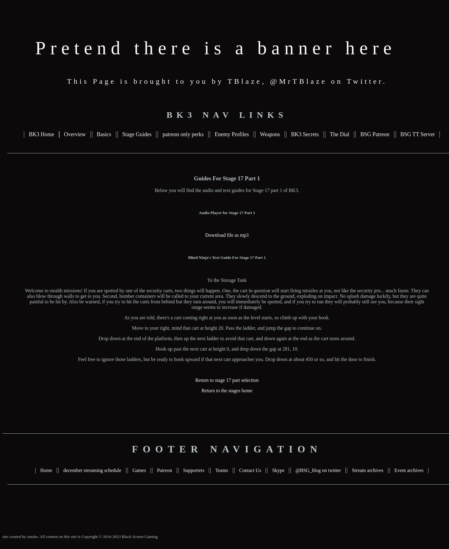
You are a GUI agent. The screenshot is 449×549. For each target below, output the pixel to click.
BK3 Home (41, 134)
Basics (104, 134)
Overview (75, 134)
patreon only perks (183, 134)
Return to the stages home (226, 390)
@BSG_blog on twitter (318, 470)
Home (46, 470)
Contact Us (250, 470)
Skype (278, 470)
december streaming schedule (92, 470)
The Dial (339, 134)
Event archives (409, 470)
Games (139, 470)
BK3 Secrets (305, 134)
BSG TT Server (418, 134)
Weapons (270, 134)
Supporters (193, 470)
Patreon (164, 470)
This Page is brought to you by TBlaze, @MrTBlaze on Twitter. (227, 81)
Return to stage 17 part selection (227, 380)
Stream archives (367, 470)
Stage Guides (137, 134)
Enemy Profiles (232, 134)
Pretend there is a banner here (215, 48)
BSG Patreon (375, 134)
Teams (221, 470)
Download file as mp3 (227, 235)
